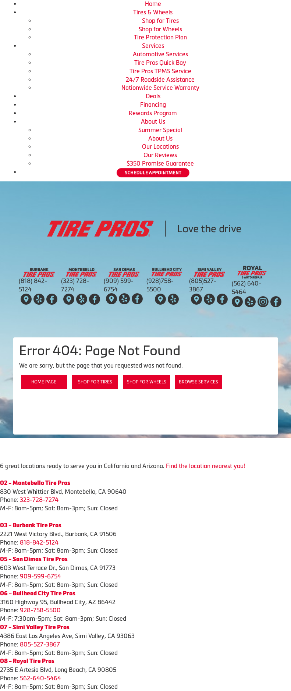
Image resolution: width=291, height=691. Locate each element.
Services (153, 45)
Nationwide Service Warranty (160, 87)
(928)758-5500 (160, 285)
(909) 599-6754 (119, 285)
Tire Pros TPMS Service (160, 71)
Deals (153, 96)
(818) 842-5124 (33, 285)
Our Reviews (160, 155)
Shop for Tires (160, 20)
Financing (153, 104)
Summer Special (160, 130)
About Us (153, 121)
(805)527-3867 (202, 285)
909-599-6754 (40, 576)
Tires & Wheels (153, 12)
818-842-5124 (39, 542)
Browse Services (198, 382)
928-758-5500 (40, 610)
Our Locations (160, 146)
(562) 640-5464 (246, 287)
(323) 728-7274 (75, 285)
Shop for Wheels (160, 29)
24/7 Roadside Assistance (160, 79)
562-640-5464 (40, 678)
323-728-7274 (39, 499)
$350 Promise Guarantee (160, 163)
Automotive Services (160, 54)
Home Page (43, 382)
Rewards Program (153, 113)
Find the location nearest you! (205, 466)
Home (153, 3)
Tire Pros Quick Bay (160, 62)
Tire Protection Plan (160, 37)
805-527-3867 (40, 644)
